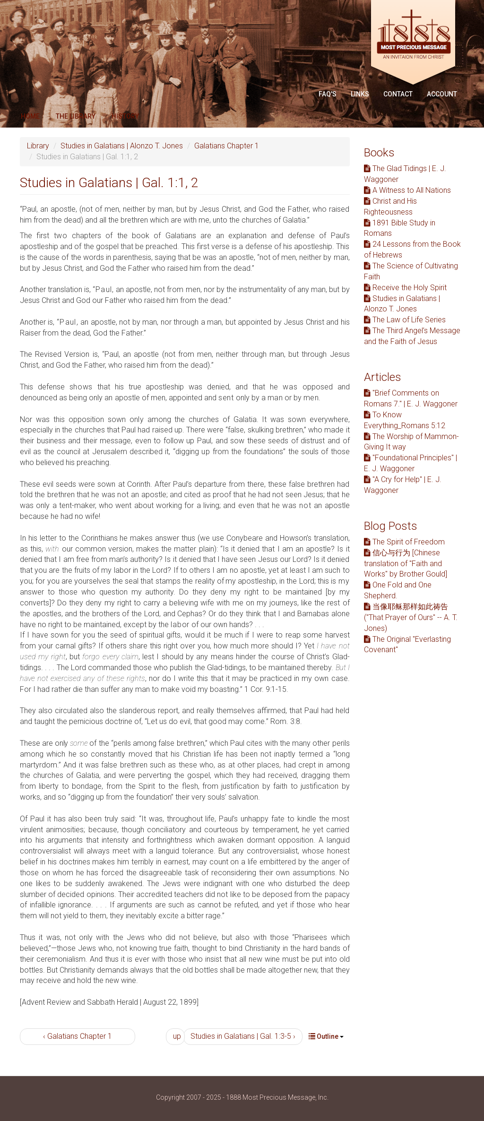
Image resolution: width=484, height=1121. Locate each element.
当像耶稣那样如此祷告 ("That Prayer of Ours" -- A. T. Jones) (411, 617)
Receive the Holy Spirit (405, 287)
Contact (398, 94)
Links (360, 94)
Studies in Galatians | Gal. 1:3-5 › (242, 1036)
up (177, 1036)
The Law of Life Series (405, 319)
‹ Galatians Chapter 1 (77, 1036)
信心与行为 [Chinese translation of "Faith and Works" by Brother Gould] (405, 563)
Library (38, 145)
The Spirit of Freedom (404, 541)
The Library (75, 116)
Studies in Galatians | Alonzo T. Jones (121, 145)
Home (30, 116)
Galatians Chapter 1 (226, 145)
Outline (326, 1036)
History (125, 116)
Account (442, 94)
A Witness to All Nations (407, 190)
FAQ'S (328, 94)
